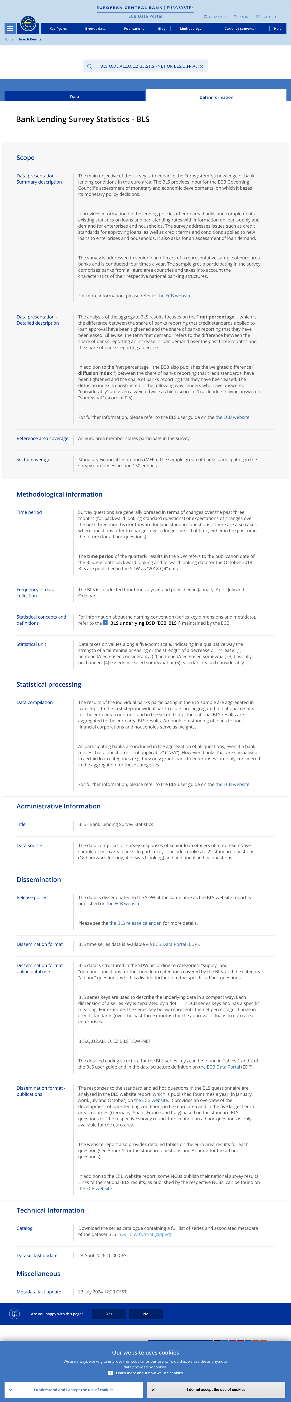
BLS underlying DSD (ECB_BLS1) (145, 623)
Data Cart (217, 17)
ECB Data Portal (145, 16)
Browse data (95, 28)
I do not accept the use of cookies (216, 1390)
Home (9, 39)
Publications (134, 28)
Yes (109, 1313)
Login (243, 17)
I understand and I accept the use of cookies (73, 1389)
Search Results (30, 39)
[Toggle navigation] (10, 28)
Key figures (59, 28)
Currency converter (240, 28)
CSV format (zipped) (150, 1234)
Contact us (271, 17)
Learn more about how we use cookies (149, 1372)
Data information (216, 97)
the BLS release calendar (135, 923)
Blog (161, 28)
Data (74, 96)
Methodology (191, 28)
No (145, 1313)
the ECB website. (175, 296)
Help (277, 28)
